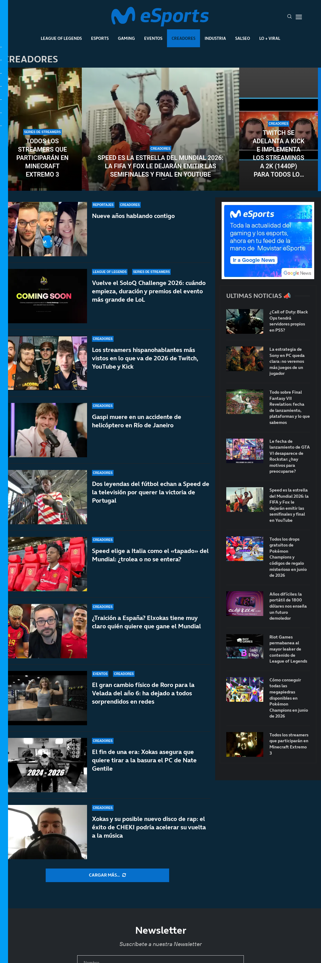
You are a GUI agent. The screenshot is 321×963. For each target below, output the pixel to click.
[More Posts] (107, 875)
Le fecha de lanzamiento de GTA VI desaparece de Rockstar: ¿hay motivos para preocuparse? (289, 456)
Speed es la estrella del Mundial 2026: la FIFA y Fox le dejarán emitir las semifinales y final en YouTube (160, 166)
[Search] (289, 17)
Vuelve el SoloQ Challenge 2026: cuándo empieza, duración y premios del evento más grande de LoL (149, 291)
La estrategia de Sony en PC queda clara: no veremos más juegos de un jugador (287, 361)
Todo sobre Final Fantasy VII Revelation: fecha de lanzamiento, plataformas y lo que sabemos (289, 407)
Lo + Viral (269, 38)
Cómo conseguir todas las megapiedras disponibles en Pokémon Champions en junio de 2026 (288, 698)
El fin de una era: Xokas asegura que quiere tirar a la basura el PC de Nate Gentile (144, 763)
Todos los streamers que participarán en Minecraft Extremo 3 (42, 157)
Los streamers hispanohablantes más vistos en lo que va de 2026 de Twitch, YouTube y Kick (145, 358)
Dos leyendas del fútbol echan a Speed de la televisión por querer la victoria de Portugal (150, 498)
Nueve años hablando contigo (133, 215)
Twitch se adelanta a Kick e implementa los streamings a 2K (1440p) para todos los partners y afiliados (278, 154)
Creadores (183, 38)
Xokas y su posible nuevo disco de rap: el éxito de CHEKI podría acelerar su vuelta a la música (149, 827)
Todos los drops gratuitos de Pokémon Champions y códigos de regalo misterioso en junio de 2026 (288, 557)
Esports (100, 38)
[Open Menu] (299, 17)
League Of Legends (61, 38)
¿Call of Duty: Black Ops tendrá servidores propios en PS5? (288, 321)
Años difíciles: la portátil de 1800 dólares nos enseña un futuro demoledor (288, 606)
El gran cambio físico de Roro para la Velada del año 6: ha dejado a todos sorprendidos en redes (143, 703)
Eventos (153, 38)
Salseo (242, 38)
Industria (215, 38)
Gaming (126, 38)
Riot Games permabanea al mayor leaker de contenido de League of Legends (288, 649)
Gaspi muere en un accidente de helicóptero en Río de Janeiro (136, 421)
